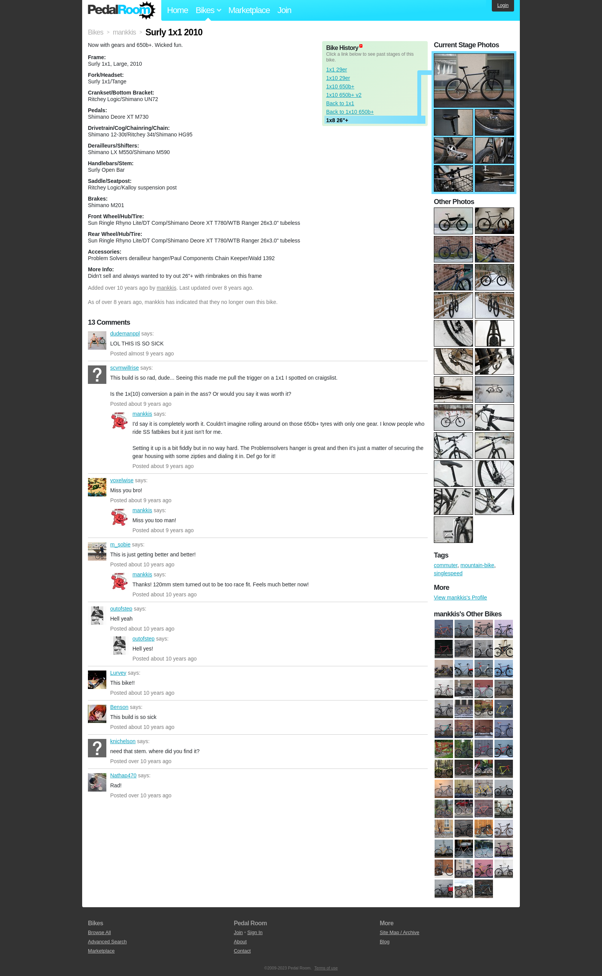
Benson (97, 714)
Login (502, 5)
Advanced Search (107, 941)
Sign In (255, 932)
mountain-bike (477, 565)
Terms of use (326, 968)
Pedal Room (121, 10)
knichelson (97, 748)
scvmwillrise (97, 374)
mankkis (166, 288)
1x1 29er (336, 69)
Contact (242, 951)
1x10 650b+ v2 (343, 95)
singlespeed (448, 573)
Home (177, 10)
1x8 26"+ (337, 120)
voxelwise (97, 487)
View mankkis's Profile (460, 597)
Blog (385, 941)
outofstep (97, 615)
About (240, 941)
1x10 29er (338, 78)
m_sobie (97, 551)
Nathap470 (97, 782)
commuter (445, 565)
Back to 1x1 (340, 103)
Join (284, 10)
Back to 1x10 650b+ (350, 112)
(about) (361, 45)
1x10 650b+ (340, 86)
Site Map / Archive (399, 932)
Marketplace (249, 10)
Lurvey (97, 680)
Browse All (99, 932)
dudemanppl (97, 340)
